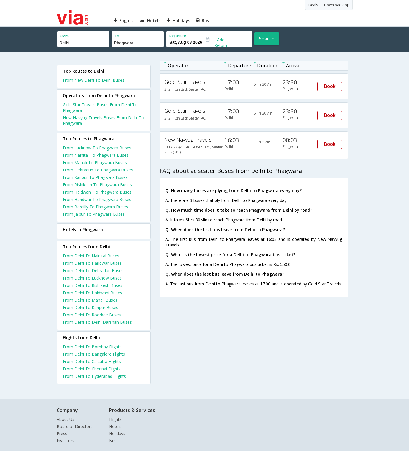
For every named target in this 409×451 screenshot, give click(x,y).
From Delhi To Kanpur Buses (90, 307)
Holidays (117, 433)
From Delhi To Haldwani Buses (92, 292)
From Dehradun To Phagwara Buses (98, 170)
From (64, 36)
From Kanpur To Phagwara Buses (95, 177)
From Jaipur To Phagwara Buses (94, 214)
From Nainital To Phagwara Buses (96, 155)
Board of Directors (75, 426)
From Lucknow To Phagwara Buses (97, 148)
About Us (65, 419)
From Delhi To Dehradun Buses (93, 270)
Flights (115, 419)
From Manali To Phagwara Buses (95, 162)
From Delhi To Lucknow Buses (92, 278)
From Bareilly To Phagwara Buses (95, 207)
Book (330, 86)
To (116, 36)
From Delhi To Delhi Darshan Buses (97, 322)
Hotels (115, 426)
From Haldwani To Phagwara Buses (97, 192)
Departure (177, 35)
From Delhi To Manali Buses (90, 300)
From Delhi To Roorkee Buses (92, 315)
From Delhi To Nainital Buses (91, 256)
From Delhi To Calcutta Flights (92, 361)
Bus (112, 440)
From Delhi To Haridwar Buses (92, 263)
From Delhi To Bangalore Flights (94, 354)
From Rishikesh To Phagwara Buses (97, 184)
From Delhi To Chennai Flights (92, 369)
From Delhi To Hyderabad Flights (94, 376)
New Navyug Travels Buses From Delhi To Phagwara (103, 120)
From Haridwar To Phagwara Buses (97, 199)
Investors (65, 440)
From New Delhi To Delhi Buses (93, 80)
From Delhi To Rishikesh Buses (92, 285)
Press (62, 433)
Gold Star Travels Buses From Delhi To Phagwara (100, 107)
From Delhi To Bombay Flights (92, 346)
